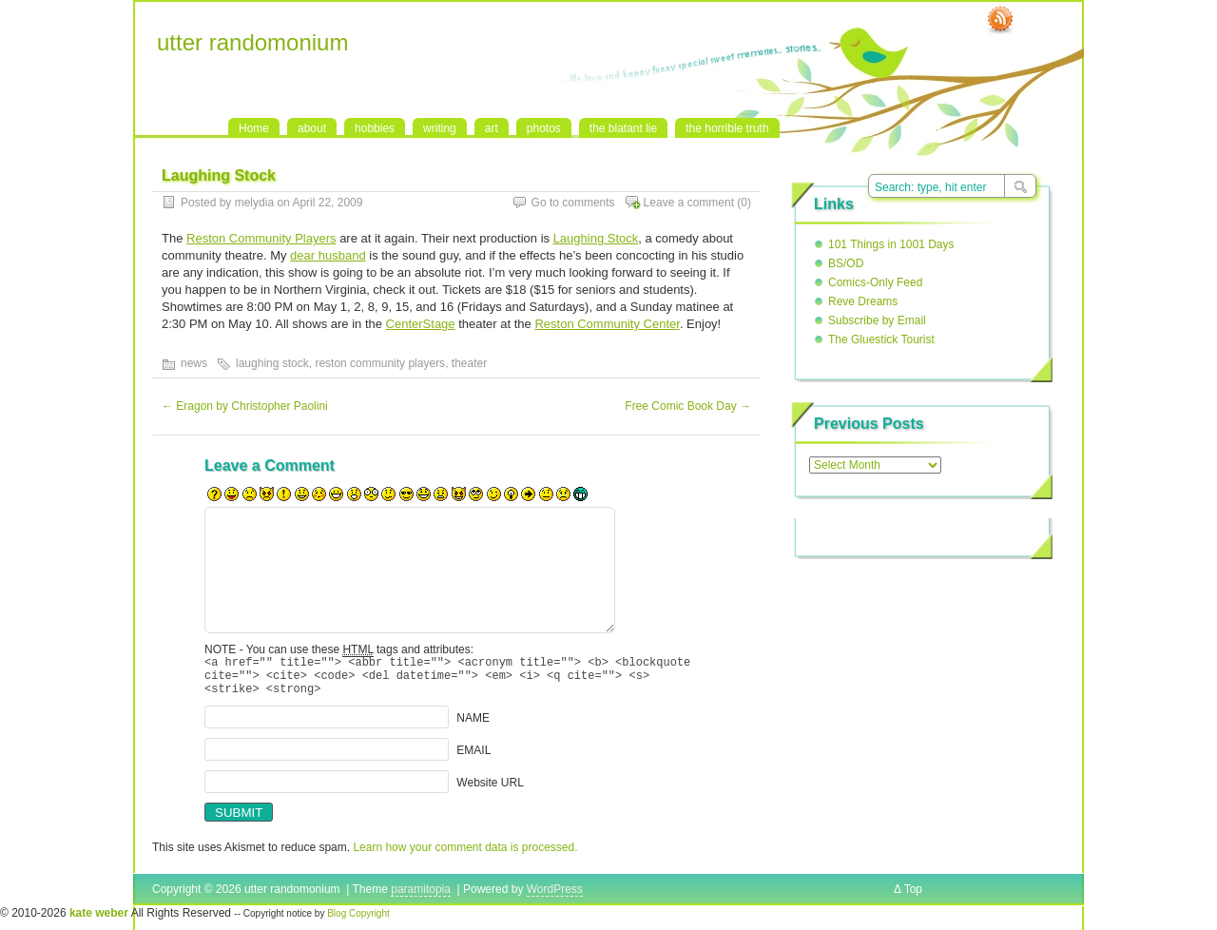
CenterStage (420, 324)
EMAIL (473, 758)
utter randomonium (252, 42)
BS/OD (845, 263)
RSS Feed (1000, 20)
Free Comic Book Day (688, 406)
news (194, 363)
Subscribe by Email (877, 320)
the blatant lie (623, 128)
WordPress (555, 897)
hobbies (375, 128)
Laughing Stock (596, 238)
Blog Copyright (358, 922)
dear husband (328, 255)
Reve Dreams (863, 301)
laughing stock (272, 363)
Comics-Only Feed (875, 282)
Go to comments (573, 202)
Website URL (489, 791)
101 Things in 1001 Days (891, 244)
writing (439, 128)
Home (254, 128)
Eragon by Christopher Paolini (245, 406)
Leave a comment (689, 202)
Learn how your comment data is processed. (465, 855)
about (312, 128)
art (491, 128)
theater (469, 363)
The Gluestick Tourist (881, 339)
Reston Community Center (606, 324)
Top (913, 897)
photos (544, 128)
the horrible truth (727, 128)
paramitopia (421, 897)
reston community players (380, 363)
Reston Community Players (261, 238)
